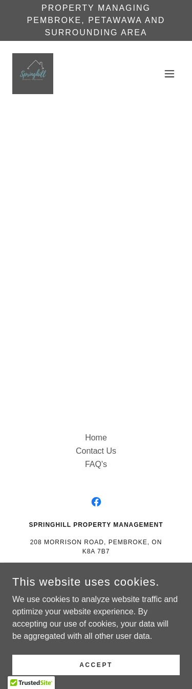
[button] (169, 73)
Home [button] (96, 437)
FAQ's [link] (96, 464)
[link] (32, 73)
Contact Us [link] (96, 451)
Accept (96, 664)
